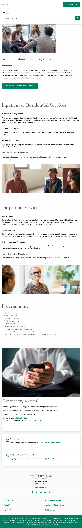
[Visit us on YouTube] (45, 492)
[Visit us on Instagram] (49, 492)
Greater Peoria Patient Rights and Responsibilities (27, 523)
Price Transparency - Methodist (53, 521)
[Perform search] (77, 18)
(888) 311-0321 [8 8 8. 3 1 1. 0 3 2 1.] (41, 483)
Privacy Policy (44, 518)
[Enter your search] (41, 18)
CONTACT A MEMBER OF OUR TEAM (19, 86)
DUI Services (50, 510)
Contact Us (8, 500)
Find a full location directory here (49, 443)
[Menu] (4, 13)
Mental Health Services (54, 505)
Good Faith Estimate (52, 525)
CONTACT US (72, 5)
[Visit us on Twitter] (36, 492)
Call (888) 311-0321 (50, 459)
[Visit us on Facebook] (32, 492)
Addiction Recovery (53, 500)
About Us (8, 505)
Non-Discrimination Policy (18, 521)
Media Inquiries (41, 487)
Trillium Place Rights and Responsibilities (59, 523)
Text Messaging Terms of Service (62, 518)
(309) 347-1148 (35, 420)
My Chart (7, 510)
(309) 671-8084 (21, 418)
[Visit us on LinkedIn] (41, 492)
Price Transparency (35, 521)
